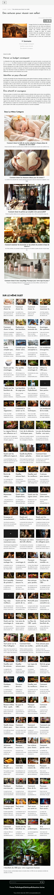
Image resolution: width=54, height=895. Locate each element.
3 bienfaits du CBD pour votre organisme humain (22, 868)
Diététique (27, 887)
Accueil (4, 9)
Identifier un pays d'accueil (26, 46)
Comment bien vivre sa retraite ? (20, 727)
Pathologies (19, 887)
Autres (9, 9)
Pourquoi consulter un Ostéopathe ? (33, 562)
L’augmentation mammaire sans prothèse (9, 542)
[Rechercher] (25, 882)
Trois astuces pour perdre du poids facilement (42, 646)
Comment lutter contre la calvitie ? (44, 497)
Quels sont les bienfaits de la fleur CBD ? (45, 623)
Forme (12, 887)
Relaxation (35, 887)
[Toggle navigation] (4, 2)
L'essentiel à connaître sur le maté (45, 603)
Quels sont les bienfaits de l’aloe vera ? (9, 390)
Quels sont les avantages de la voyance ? (9, 623)
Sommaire (27, 41)
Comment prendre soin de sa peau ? (32, 727)
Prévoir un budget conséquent (26, 44)
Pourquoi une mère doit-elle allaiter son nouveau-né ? (27, 542)
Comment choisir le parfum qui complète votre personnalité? (27, 212)
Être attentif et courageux (26, 48)
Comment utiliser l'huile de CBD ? (8, 829)
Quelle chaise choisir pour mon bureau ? (9, 727)
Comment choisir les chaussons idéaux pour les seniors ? (27, 177)
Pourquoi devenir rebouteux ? (20, 686)
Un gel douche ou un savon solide (8, 768)
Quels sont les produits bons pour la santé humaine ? (43, 519)
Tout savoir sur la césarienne (20, 809)
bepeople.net (8, 63)
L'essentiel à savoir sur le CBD (20, 411)
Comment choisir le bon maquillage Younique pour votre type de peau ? (27, 280)
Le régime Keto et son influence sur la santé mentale (11, 433)
